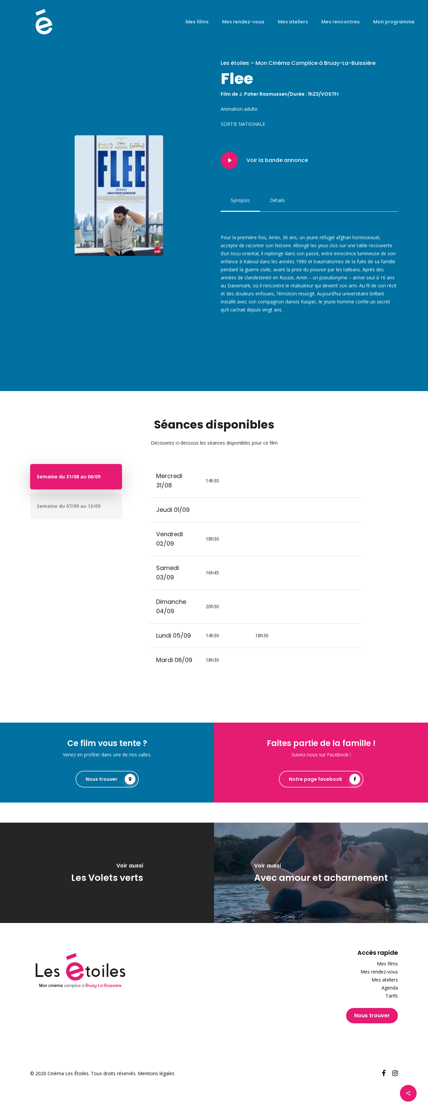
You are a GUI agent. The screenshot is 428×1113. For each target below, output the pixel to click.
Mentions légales (156, 1073)
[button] (240, 200)
